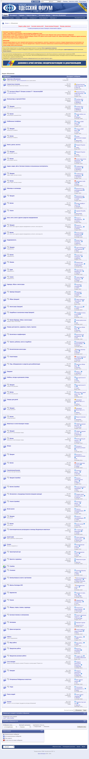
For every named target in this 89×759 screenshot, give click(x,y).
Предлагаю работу (15, 648)
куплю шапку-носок (81, 320)
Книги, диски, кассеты (13, 144)
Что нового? (13, 15)
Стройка (12, 566)
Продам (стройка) (15, 478)
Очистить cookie (73, 1)
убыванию (45, 726)
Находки (12, 670)
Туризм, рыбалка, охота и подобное (20, 342)
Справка (18, 17)
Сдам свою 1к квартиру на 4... (78, 270)
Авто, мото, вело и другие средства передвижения (22, 217)
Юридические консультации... (78, 601)
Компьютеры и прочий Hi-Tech (16, 99)
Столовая (12, 570)
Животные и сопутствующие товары (18, 423)
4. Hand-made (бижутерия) (78, 530)
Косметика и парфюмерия (18, 334)
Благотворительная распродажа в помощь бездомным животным (30, 529)
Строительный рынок (13, 470)
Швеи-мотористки (15, 629)
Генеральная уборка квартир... (78, 608)
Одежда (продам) (15, 292)
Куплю (12, 114)
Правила (21, 15)
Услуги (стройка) (14, 501)
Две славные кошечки (78, 680)
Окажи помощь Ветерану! (52, 26)
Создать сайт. (79, 656)
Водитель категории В (77, 649)
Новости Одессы (31, 15)
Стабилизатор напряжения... (78, 167)
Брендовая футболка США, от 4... (79, 400)
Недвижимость (11, 240)
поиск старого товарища (78, 695)
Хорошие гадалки (80, 622)
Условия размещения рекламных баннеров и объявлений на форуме (44, 28)
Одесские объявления (13, 79)
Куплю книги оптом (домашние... (80, 159)
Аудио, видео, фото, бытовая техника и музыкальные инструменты (27, 166)
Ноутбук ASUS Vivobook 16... (78, 100)
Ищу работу (13, 642)
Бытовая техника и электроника (19, 615)
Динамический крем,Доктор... (79, 335)
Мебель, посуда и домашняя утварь (18, 377)
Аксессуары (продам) (16, 306)
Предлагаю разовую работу (18, 656)
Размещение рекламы (69, 746)
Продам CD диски (80, 145)
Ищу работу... (79, 637)
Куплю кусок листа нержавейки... (80, 487)
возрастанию (37, 726)
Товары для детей (12, 399)
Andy (8, 718)
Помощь (65, 1)
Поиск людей (11, 694)
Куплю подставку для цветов (79, 463)
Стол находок (11, 661)
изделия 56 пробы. (81, 211)
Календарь (25, 17)
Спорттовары (14, 356)
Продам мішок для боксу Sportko (80, 357)
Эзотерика (13, 622)
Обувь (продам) (14, 299)
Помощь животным (65, 26)
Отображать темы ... (8, 725)
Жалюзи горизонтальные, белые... (78, 479)
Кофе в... (78, 372)
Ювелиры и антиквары (14, 188)
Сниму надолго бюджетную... (79, 278)
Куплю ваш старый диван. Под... (80, 393)
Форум (5, 15)
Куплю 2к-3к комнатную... (78, 241)
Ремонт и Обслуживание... (78, 218)
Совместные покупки (13, 84)
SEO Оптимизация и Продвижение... (80, 578)
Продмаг (9, 371)
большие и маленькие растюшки (79, 447)
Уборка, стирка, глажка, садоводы (20, 607)
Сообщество (33, 17)
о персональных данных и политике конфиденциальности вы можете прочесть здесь (30, 58)
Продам (12, 106)
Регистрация (82, 1)
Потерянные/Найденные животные (20, 679)
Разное (12, 600)
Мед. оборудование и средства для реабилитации (25, 364)
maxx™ (4, 718)
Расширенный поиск (80, 17)
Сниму (11, 277)
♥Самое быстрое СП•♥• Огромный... (79, 85)
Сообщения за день (9, 17)
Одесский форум (42, 753)
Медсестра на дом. (81, 559)
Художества (13, 592)
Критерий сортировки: (24, 725)
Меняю (12, 262)
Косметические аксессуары (18, 349)
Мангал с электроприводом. (79, 510)
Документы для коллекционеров (79, 189)
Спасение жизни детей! (37, 26)
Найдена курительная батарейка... (77, 663)
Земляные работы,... (77, 471)
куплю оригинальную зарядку (80, 137)
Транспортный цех (15, 552)
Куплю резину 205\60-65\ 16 (78, 233)
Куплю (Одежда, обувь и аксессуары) (21, 320)
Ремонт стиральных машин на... (80, 615)
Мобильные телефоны (14, 121)
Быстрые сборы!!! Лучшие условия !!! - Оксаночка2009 (26, 91)
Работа (9, 637)
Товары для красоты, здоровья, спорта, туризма (21, 327)
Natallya (12, 718)
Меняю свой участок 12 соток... (79, 263)
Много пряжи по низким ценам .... (79, 538)
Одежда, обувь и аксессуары (16, 284)
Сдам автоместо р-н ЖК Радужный (80, 248)
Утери (11, 687)
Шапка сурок (79, 307)
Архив (78, 746)
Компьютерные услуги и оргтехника (20, 578)
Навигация (52, 17)
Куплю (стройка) (14, 486)
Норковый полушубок (77, 285)
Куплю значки (79, 524)
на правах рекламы (11, 93)
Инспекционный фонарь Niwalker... (79, 342)
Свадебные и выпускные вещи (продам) (22, 312)
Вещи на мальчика (81, 417)
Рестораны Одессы (44, 15)
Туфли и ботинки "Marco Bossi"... (79, 300)
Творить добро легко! (24, 26)
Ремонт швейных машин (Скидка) (79, 630)
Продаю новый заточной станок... (79, 495)
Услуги (11, 210)
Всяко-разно (11, 509)
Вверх (84, 710)
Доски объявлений (21, 80)
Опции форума (43, 17)
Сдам (11, 269)
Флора (9, 446)
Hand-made (10, 537)
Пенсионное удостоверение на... (79, 687)
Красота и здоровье (16, 559)
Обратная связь (57, 746)
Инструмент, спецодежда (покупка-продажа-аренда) (26, 494)
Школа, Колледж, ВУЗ (16, 585)
